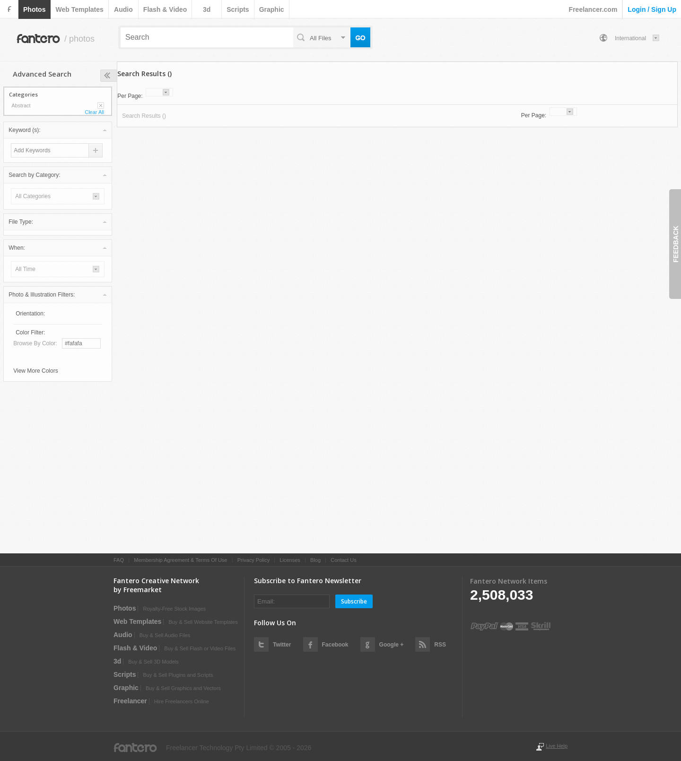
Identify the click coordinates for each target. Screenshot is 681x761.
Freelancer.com (593, 9)
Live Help (557, 746)
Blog (315, 560)
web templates (79, 9)
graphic (271, 9)
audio (123, 9)
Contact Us (343, 560)
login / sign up (652, 9)
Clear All (94, 112)
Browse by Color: (35, 343)
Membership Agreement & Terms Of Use (180, 560)
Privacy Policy (253, 560)
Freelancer (130, 701)
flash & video (165, 9)
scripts (238, 9)
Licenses (289, 560)
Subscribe (354, 601)
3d (206, 9)
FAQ (119, 560)
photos (34, 9)
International (630, 38)
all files (321, 38)
